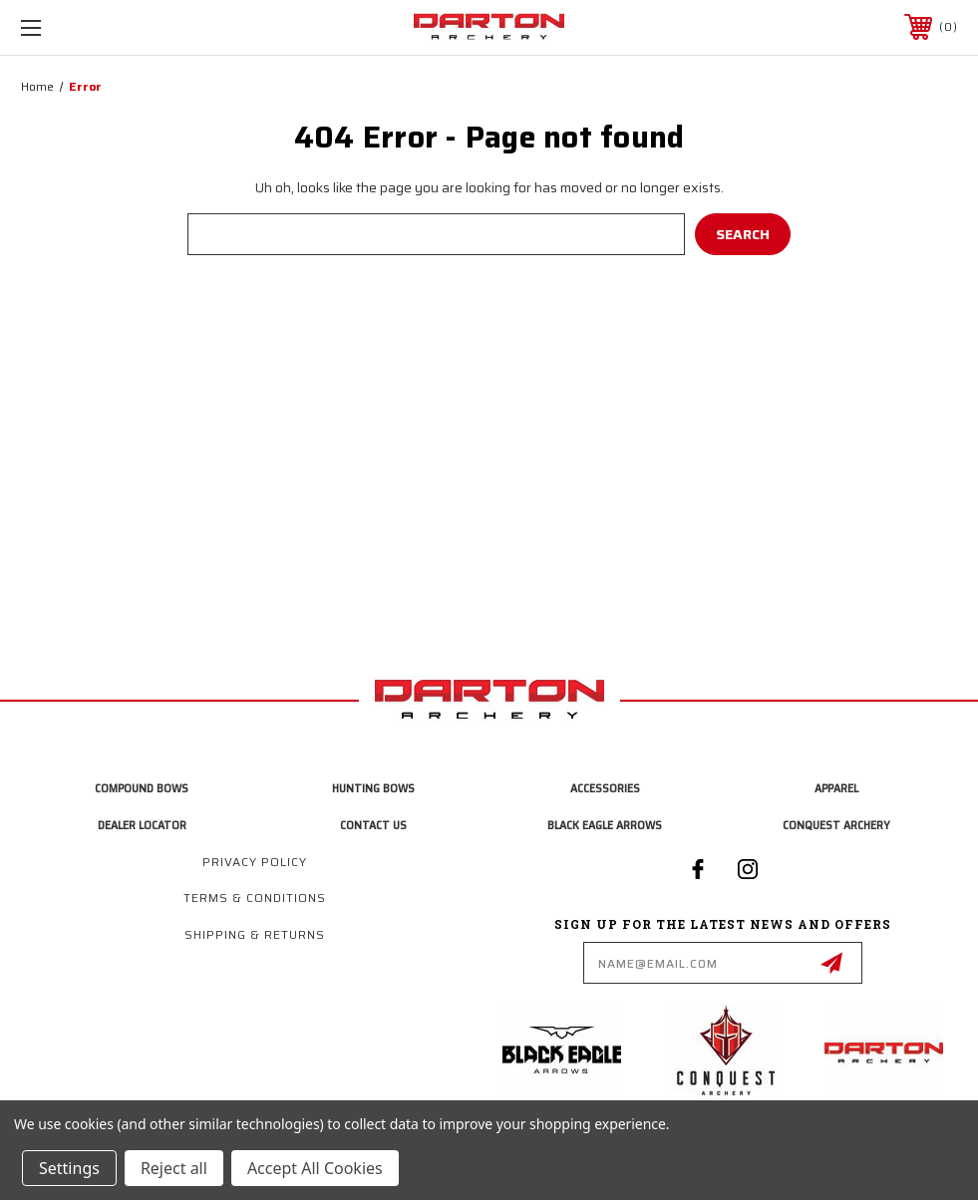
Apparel (836, 787)
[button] (567, 1051)
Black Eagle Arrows (604, 824)
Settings (69, 1168)
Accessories (605, 787)
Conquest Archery (836, 824)
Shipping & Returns (254, 934)
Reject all (174, 1168)
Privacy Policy (254, 861)
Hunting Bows (373, 787)
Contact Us (373, 824)
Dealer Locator (142, 824)
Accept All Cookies (315, 1168)
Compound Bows (141, 787)
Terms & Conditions (254, 897)
